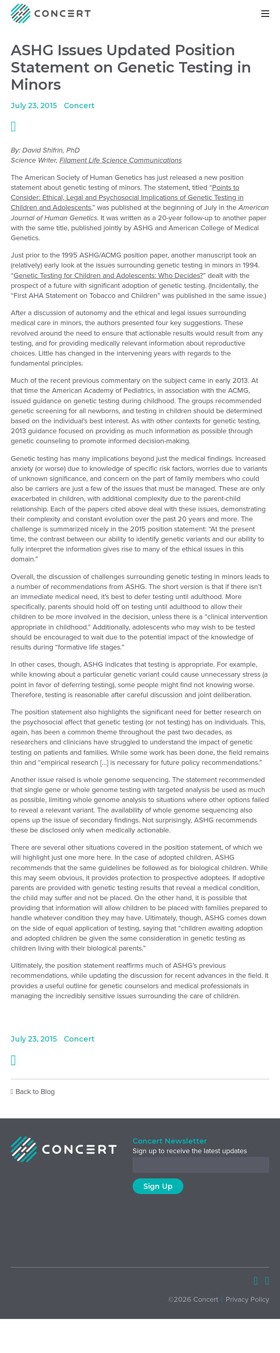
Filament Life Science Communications (121, 160)
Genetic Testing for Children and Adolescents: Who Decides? (108, 275)
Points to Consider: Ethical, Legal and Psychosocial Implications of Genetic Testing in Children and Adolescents (127, 197)
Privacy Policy (247, 1300)
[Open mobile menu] (265, 13)
